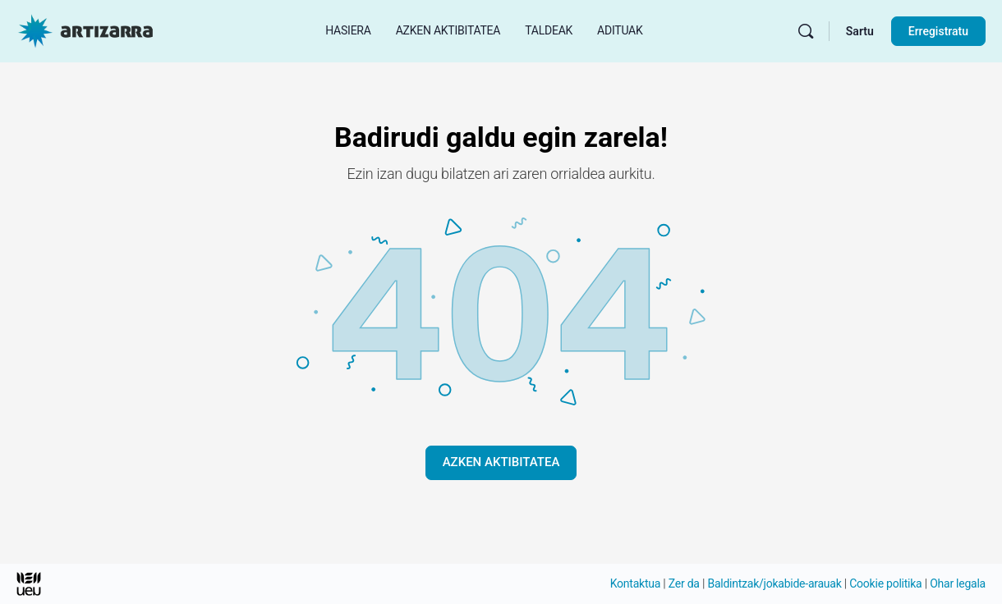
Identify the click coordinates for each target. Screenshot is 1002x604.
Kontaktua (635, 583)
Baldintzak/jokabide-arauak (774, 583)
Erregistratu (938, 31)
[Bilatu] (805, 31)
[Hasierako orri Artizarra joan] (85, 29)
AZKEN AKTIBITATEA (501, 462)
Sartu (860, 31)
